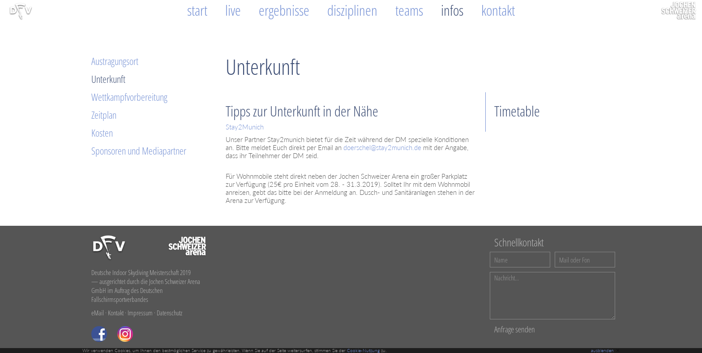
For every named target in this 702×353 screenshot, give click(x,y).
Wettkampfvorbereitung (129, 96)
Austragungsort (114, 61)
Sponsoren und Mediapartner (138, 150)
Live (233, 10)
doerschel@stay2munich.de (382, 147)
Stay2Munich (245, 127)
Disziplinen (352, 10)
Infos (452, 10)
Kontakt (498, 10)
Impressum (140, 312)
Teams (409, 10)
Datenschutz (169, 312)
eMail (97, 312)
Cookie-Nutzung (363, 350)
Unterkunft (108, 79)
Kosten (102, 132)
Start (197, 10)
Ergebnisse (284, 10)
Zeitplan (103, 114)
